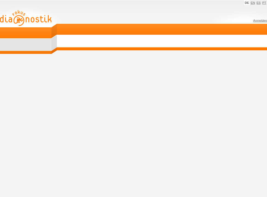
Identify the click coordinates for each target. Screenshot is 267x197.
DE (247, 2)
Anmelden (260, 20)
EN (253, 2)
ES (259, 2)
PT (264, 2)
